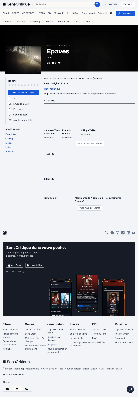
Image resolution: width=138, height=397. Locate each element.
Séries (29, 324)
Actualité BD (98, 342)
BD (94, 324)
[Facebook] (112, 234)
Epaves (68, 46)
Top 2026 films (10, 329)
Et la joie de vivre (78, 333)
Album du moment (124, 342)
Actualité (7, 348)
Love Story (30, 333)
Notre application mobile (26, 368)
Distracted (120, 338)
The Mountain (122, 333)
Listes (49, 178)
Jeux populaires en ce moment (57, 350)
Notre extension (49, 368)
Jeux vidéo (55, 324)
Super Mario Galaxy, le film (10, 343)
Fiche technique (52, 88)
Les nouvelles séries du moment (35, 347)
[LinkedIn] (128, 234)
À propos (7, 368)
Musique (121, 324)
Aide (61, 368)
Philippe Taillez (88, 130)
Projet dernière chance (10, 335)
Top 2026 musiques (125, 329)
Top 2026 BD (99, 329)
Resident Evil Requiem (53, 339)
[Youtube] (133, 234)
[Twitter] (106, 234)
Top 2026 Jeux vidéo (55, 331)
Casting (49, 100)
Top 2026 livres (78, 329)
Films (61, 46)
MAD (94, 338)
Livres (74, 324)
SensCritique (52, 46)
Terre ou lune (99, 333)
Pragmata (52, 344)
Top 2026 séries (33, 329)
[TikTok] (123, 234)
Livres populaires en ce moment (80, 344)
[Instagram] (117, 234)
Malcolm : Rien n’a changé (34, 340)
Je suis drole (76, 338)
